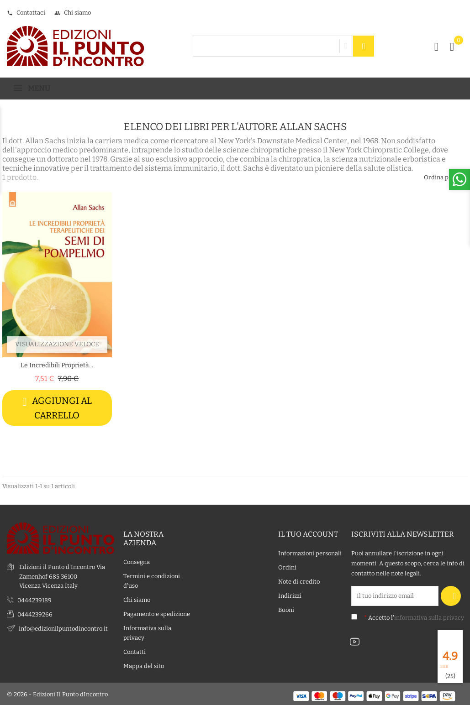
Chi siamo (72, 12)
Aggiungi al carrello (57, 408)
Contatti (134, 651)
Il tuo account (308, 533)
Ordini (287, 566)
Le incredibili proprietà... (57, 365)
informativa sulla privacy (429, 616)
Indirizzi (289, 594)
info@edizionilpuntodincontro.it (63, 627)
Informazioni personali (310, 552)
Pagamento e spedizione (156, 613)
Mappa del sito (143, 665)
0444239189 (34, 599)
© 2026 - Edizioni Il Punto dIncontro (57, 693)
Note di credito (299, 580)
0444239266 (35, 613)
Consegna (136, 561)
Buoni (286, 609)
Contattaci (26, 12)
